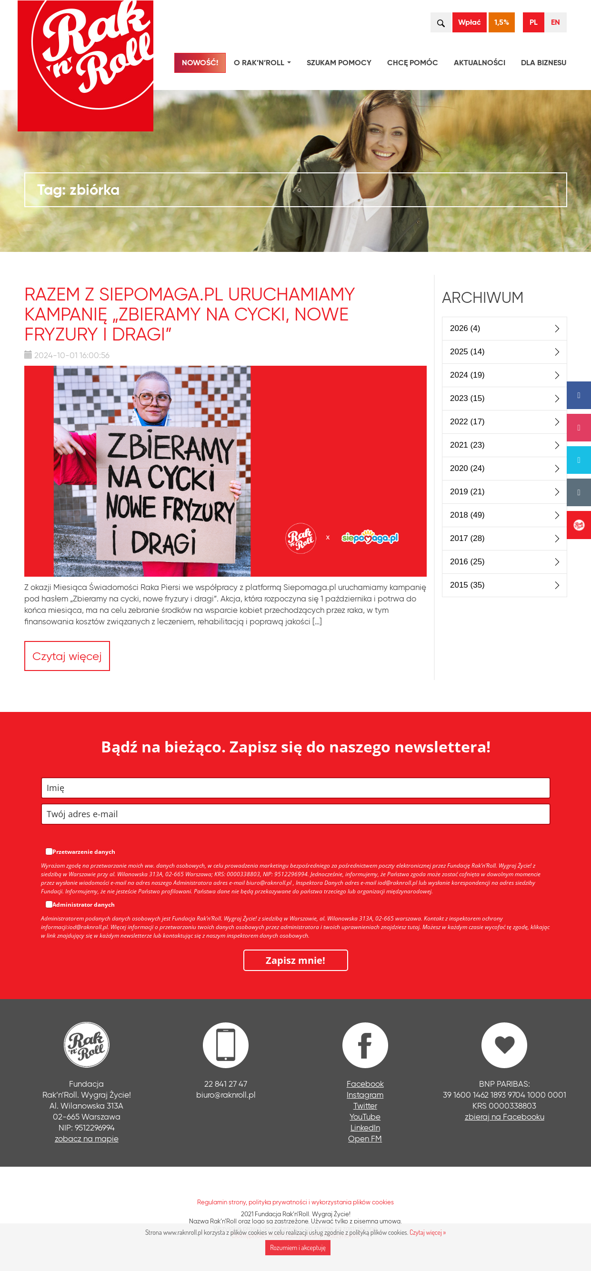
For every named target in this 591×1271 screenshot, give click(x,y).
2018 (467, 515)
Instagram (365, 1095)
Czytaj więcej (67, 656)
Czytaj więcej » (428, 1232)
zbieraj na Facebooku (504, 1116)
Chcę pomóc (412, 63)
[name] (296, 788)
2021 (467, 445)
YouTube (365, 1116)
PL (534, 22)
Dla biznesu (543, 63)
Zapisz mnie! (295, 960)
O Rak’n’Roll (264, 64)
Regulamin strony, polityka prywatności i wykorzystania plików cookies (295, 1202)
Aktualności (479, 63)
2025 (467, 351)
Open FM (365, 1138)
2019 (467, 491)
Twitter (365, 1106)
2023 (467, 398)
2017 (467, 538)
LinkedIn (365, 1127)
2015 (467, 585)
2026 (465, 328)
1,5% (501, 22)
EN (555, 22)
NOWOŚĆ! (200, 63)
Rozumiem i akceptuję (298, 1247)
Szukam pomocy (339, 63)
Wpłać (469, 22)
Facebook (365, 1084)
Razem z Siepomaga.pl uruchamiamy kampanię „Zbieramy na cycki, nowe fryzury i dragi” (189, 314)
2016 (467, 561)
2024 (467, 375)
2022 (467, 421)
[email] (296, 814)
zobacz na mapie (87, 1138)
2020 (467, 468)
